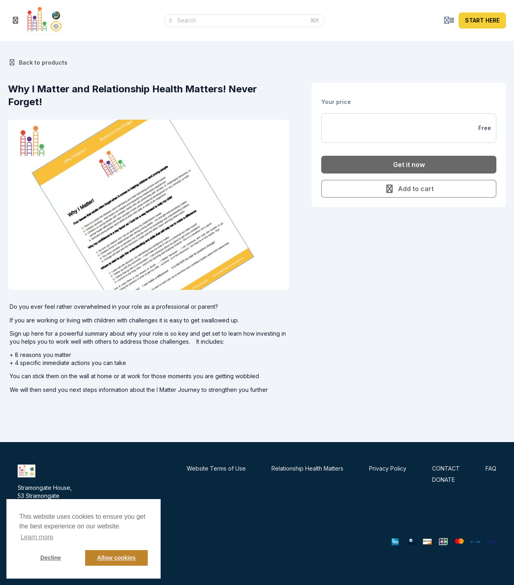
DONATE (443, 479)
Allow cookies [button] (116, 557)
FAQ (490, 468)
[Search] (241, 20)
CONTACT (446, 468)
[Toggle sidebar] (15, 20)
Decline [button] (51, 557)
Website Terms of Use (216, 468)
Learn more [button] (36, 537)
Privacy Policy (387, 468)
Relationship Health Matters (307, 468)
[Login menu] (449, 20)
